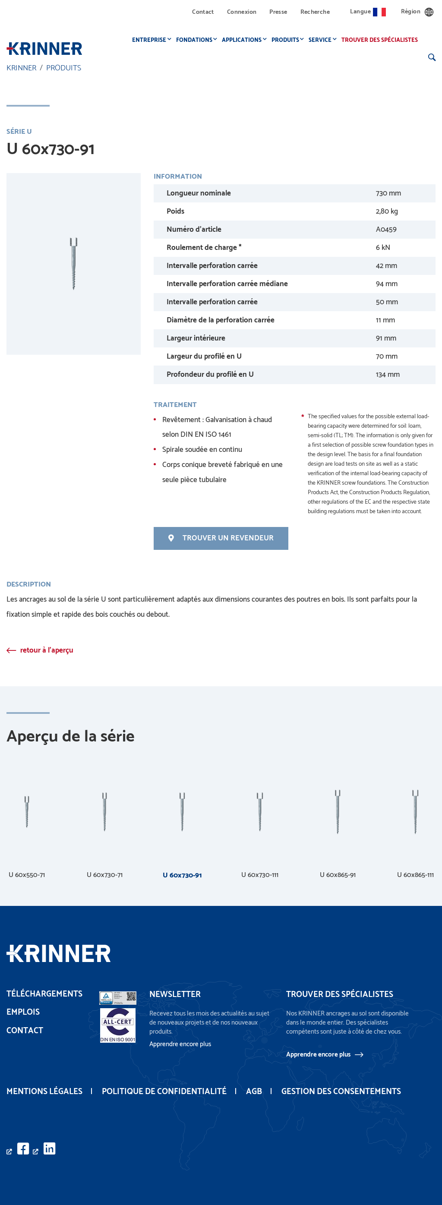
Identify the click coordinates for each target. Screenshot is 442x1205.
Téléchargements (44, 994)
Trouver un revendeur (221, 538)
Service (322, 40)
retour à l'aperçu (46, 650)
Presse (278, 12)
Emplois (23, 1012)
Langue (368, 12)
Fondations (197, 40)
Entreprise (152, 40)
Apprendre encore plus (318, 1055)
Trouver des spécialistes (382, 40)
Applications (244, 40)
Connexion (241, 12)
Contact (203, 12)
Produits (288, 40)
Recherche (315, 12)
